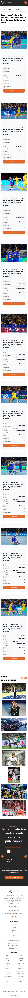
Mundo (7, 958)
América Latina (7, 973)
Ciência (7, 968)
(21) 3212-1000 (14, 907)
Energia (20, 981)
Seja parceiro (14, 930)
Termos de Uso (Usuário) (14, 945)
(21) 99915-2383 (14, 910)
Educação (7, 981)
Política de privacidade (14, 940)
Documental (21, 976)
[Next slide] (25, 856)
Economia (7, 979)
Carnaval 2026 (20, 968)
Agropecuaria (20, 971)
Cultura (7, 971)
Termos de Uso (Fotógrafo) (14, 943)
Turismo (20, 955)
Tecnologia (20, 958)
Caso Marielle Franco (21, 973)
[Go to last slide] (2, 856)
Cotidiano (7, 963)
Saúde (7, 966)
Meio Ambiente (7, 976)
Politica (7, 955)
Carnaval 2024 (20, 963)
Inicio (14, 925)
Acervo (3, 9)
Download (14, 91)
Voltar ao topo (14, 995)
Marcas (14, 932)
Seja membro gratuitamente (14, 877)
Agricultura (7, 984)
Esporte (10, 9)
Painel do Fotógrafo (14, 948)
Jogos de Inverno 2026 (20, 979)
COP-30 (20, 960)
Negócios (20, 966)
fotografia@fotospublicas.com (14, 913)
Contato (14, 938)
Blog (14, 935)
